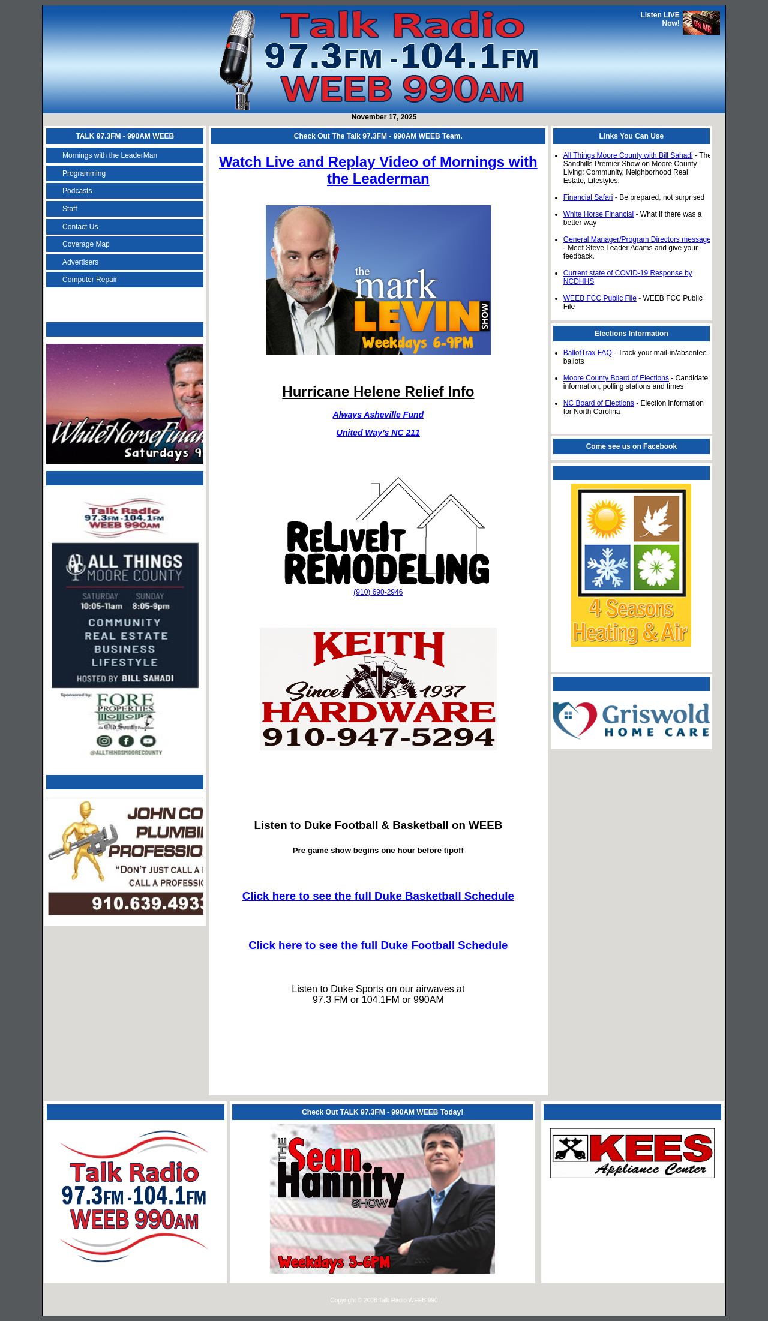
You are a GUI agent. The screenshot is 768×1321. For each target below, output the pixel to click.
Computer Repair (89, 279)
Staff (69, 209)
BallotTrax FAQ (587, 353)
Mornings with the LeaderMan (109, 155)
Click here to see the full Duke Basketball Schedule (378, 896)
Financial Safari (588, 197)
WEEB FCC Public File (600, 298)
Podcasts (77, 191)
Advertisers (80, 262)
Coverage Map (86, 244)
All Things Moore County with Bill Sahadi (628, 155)
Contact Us (80, 227)
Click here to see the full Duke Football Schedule (378, 945)
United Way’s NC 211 (378, 432)
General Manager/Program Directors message (637, 239)
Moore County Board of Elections (616, 378)
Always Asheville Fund (378, 414)
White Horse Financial (598, 214)
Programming (84, 173)
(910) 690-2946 (378, 592)
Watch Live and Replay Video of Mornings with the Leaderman (378, 170)
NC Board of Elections (598, 403)
